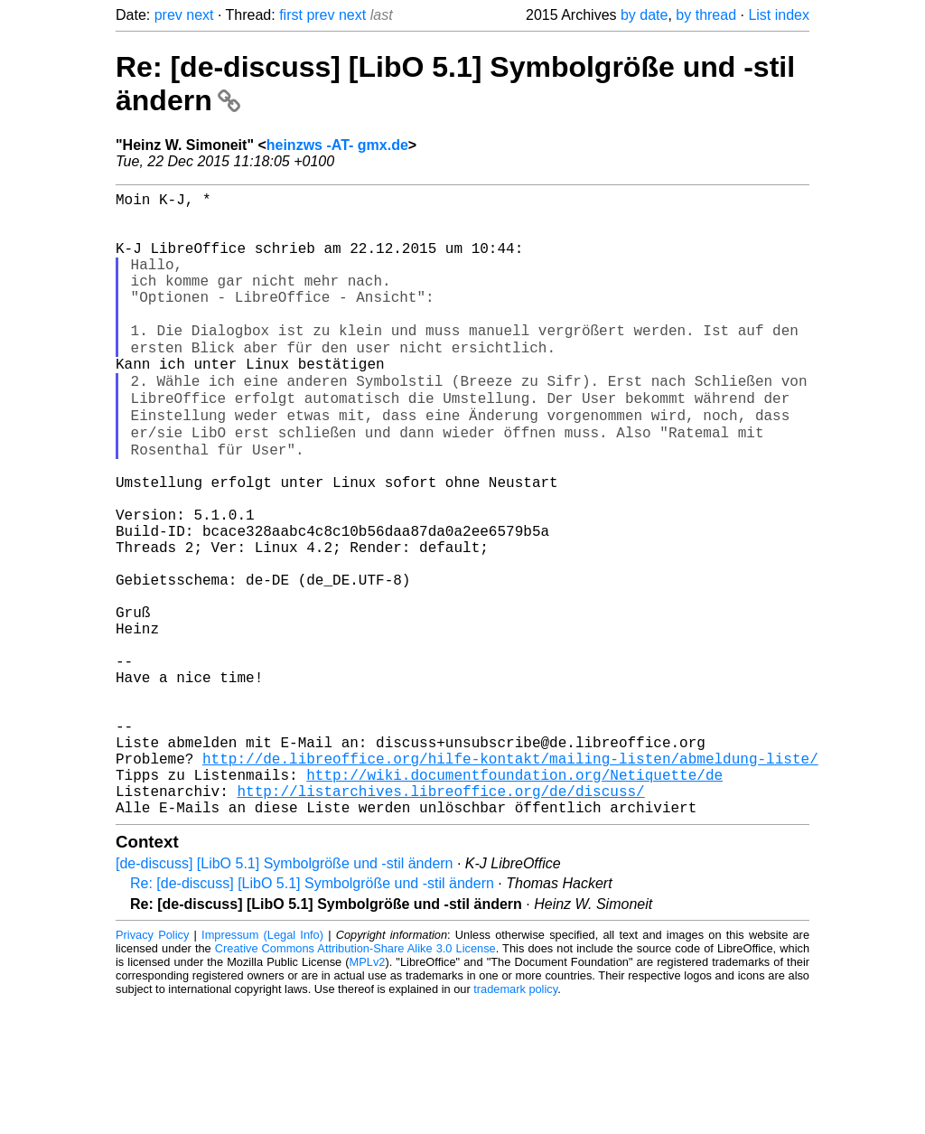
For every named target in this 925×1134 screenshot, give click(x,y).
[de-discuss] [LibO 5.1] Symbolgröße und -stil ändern (284, 994)
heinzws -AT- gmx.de (337, 145)
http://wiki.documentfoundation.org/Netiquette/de (514, 898)
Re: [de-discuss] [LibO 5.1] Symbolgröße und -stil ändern (312, 1014)
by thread (706, 15)
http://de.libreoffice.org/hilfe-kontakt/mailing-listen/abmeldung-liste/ (510, 878)
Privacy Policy (152, 1066)
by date (644, 15)
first (291, 15)
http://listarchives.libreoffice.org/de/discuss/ (440, 918)
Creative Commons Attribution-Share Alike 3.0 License (355, 1079)
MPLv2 (368, 1093)
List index (778, 15)
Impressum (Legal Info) (262, 1066)
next (199, 15)
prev (168, 15)
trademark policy (515, 1120)
